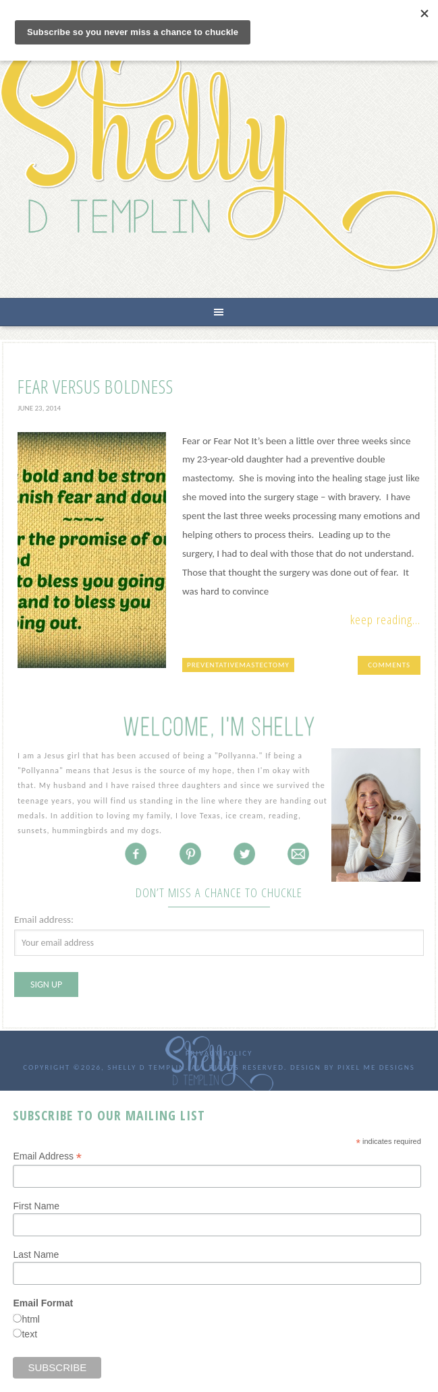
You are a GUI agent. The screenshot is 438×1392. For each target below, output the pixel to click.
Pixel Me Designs (376, 1067)
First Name (36, 1206)
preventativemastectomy (238, 665)
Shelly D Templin (219, 154)
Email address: (44, 919)
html (30, 1319)
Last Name (36, 1254)
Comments (389, 665)
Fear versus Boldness (95, 386)
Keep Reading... (385, 619)
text (29, 1334)
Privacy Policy (219, 1053)
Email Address (47, 1156)
